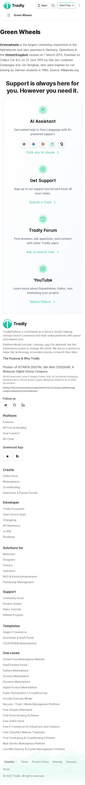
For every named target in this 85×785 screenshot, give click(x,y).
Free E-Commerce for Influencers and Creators (31, 726)
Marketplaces (11, 481)
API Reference (11, 525)
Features (8, 422)
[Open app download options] (42, 5)
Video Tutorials (12, 609)
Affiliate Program (13, 614)
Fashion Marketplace (15, 670)
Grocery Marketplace (16, 676)
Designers (9, 559)
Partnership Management (18, 582)
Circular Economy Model (17, 698)
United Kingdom (16, 55)
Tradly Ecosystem (13, 508)
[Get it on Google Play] (17, 456)
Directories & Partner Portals (20, 492)
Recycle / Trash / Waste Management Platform (31, 704)
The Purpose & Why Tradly (21, 358)
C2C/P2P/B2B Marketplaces (20, 643)
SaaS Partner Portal (15, 664)
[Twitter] (6, 405)
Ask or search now (43, 252)
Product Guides (12, 603)
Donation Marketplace (16, 681)
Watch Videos (43, 302)
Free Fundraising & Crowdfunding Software (29, 737)
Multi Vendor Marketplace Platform (24, 743)
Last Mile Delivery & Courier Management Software (34, 749)
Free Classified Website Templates (24, 732)
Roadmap (9, 536)
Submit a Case (42, 202)
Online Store (10, 476)
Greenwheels (9, 45)
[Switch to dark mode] (53, 5)
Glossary (71, 761)
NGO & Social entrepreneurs (20, 576)
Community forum (13, 598)
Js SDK (7, 531)
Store (6, 769)
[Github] (14, 405)
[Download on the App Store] (7, 456)
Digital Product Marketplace (20, 687)
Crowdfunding (11, 487)
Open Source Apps (14, 514)
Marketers (9, 554)
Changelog (9, 520)
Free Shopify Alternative (17, 709)
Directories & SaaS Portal (18, 637)
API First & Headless (15, 427)
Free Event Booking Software (21, 715)
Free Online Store (13, 721)
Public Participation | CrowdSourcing (25, 692)
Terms (24, 761)
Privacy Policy (40, 761)
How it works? (11, 433)
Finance (7, 565)
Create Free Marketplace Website (23, 659)
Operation (9, 570)
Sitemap (57, 761)
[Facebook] (23, 405)
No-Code (8, 438)
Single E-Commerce (15, 632)
